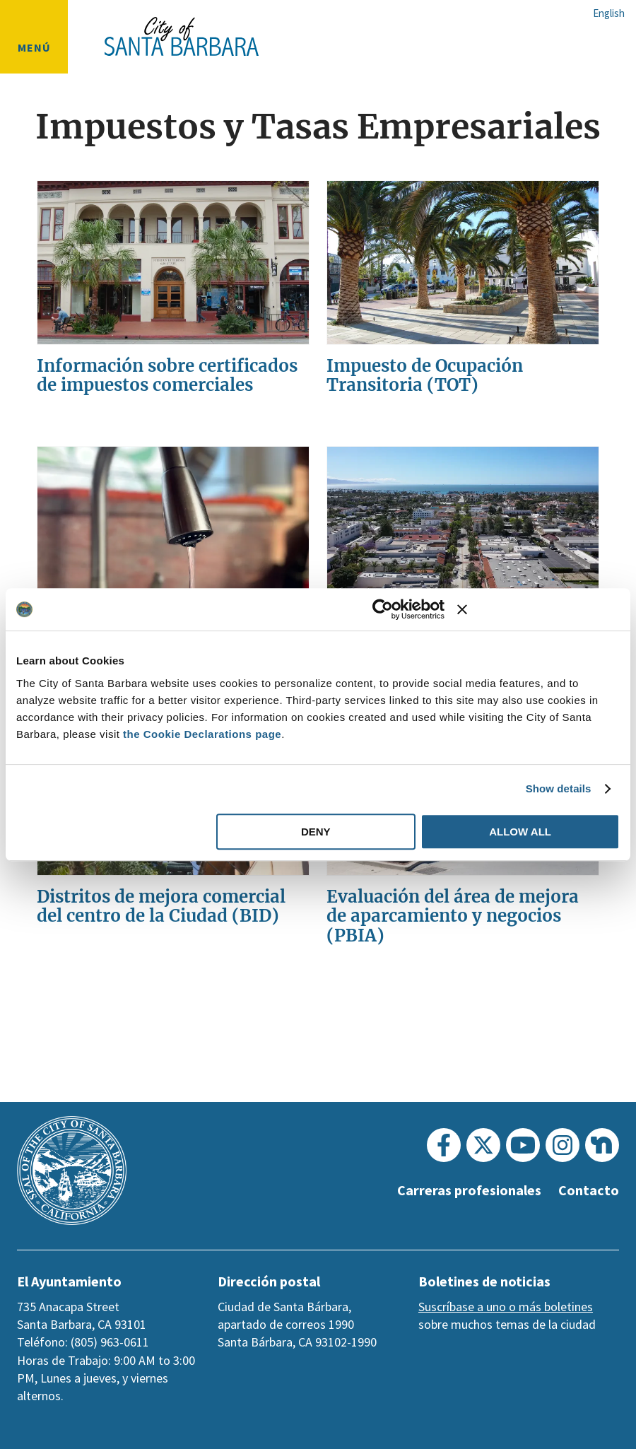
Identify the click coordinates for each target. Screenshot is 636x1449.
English (609, 13)
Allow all (520, 832)
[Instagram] (562, 1145)
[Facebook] (444, 1145)
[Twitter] (483, 1145)
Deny (316, 832)
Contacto (588, 1190)
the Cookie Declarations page (202, 734)
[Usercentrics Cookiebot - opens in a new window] (382, 609)
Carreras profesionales (464, 1190)
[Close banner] (538, 609)
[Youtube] (523, 1145)
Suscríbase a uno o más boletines (505, 1306)
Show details (558, 788)
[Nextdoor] (602, 1145)
